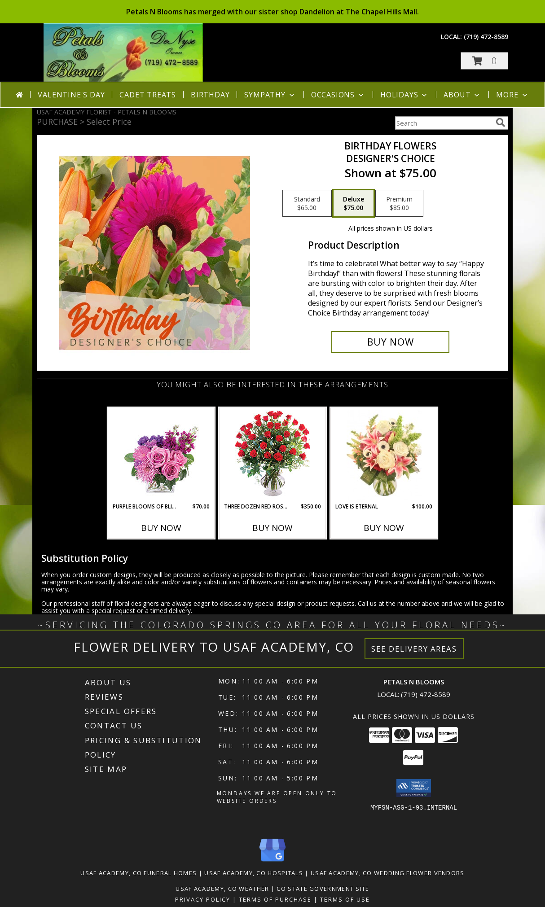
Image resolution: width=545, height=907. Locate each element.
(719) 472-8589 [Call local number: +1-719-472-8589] (486, 36)
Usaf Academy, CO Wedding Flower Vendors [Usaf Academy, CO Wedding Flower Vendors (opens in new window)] (388, 873)
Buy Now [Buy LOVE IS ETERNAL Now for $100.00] (384, 528)
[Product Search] (444, 123)
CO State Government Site (323, 889)
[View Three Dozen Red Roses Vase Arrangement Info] (272, 455)
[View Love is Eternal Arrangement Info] (384, 455)
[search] (500, 122)
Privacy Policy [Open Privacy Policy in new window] (202, 899)
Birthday (210, 95)
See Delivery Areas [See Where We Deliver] (414, 649)
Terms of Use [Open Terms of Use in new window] (345, 899)
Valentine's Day (71, 95)
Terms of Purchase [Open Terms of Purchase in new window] (275, 899)
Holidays (404, 95)
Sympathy (270, 95)
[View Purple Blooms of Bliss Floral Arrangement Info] (161, 455)
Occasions (338, 95)
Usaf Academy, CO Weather (222, 889)
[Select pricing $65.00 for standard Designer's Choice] (307, 203)
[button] (484, 61)
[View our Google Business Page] (272, 862)
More (512, 95)
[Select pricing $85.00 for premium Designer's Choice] (399, 203)
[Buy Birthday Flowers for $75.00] (390, 342)
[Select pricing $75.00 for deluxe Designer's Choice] (354, 203)
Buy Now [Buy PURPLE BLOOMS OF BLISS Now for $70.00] (161, 528)
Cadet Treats (147, 95)
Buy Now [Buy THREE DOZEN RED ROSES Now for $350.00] (272, 528)
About (462, 95)
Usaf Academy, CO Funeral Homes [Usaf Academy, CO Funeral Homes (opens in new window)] (138, 873)
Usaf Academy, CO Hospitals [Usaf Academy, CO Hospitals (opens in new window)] (253, 873)
